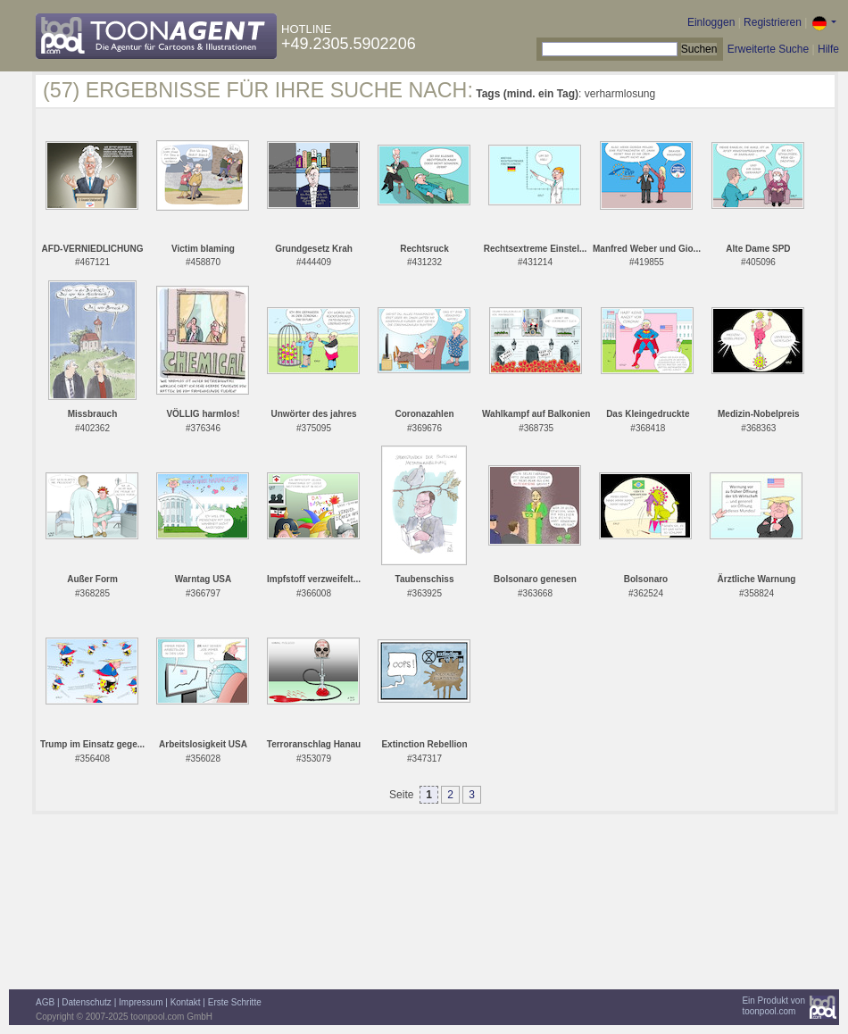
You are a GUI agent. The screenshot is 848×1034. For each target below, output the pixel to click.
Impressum (140, 1002)
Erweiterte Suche (768, 49)
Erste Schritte (235, 1002)
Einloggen (711, 22)
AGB (45, 1002)
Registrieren (773, 22)
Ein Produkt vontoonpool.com (773, 1006)
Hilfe (828, 49)
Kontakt (185, 1002)
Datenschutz (87, 1002)
